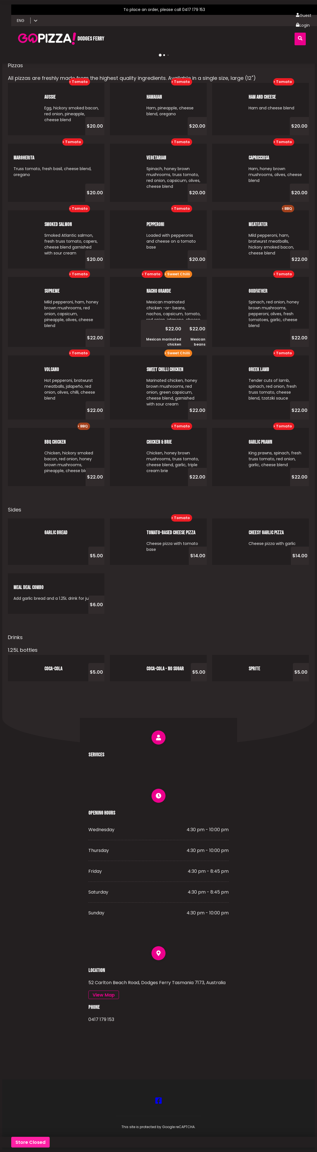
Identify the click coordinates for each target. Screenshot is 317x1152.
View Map (104, 995)
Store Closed (30, 1142)
